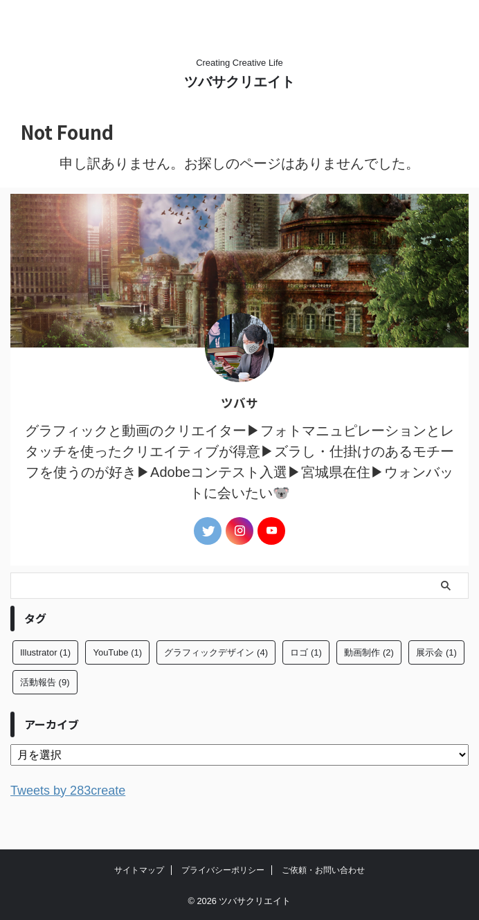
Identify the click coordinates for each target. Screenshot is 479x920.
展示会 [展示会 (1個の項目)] (436, 652)
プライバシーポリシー (222, 869)
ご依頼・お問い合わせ (323, 869)
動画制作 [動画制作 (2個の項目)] (369, 652)
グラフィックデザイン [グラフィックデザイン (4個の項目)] (216, 652)
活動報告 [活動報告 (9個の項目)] (45, 682)
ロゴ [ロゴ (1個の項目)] (306, 652)
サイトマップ (139, 869)
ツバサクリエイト (239, 81)
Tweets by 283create (74, 789)
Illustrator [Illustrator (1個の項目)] (45, 652)
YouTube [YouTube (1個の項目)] (117, 652)
